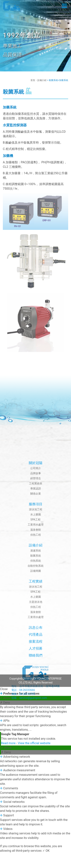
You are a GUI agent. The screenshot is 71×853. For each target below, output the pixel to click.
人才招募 (35, 827)
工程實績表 (35, 662)
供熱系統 (35, 739)
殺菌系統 (35, 734)
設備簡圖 (35, 749)
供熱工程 (35, 713)
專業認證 (35, 667)
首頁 (32, 80)
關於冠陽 (35, 642)
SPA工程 (35, 698)
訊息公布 (35, 806)
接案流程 (35, 820)
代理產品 (35, 813)
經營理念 (35, 657)
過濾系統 (35, 729)
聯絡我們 (35, 834)
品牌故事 (35, 652)
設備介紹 (41, 80)
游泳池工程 (35, 688)
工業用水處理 (36, 703)
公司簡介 (35, 647)
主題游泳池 (35, 780)
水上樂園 (35, 693)
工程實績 (35, 760)
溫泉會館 (35, 708)
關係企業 (35, 672)
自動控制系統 (36, 744)
